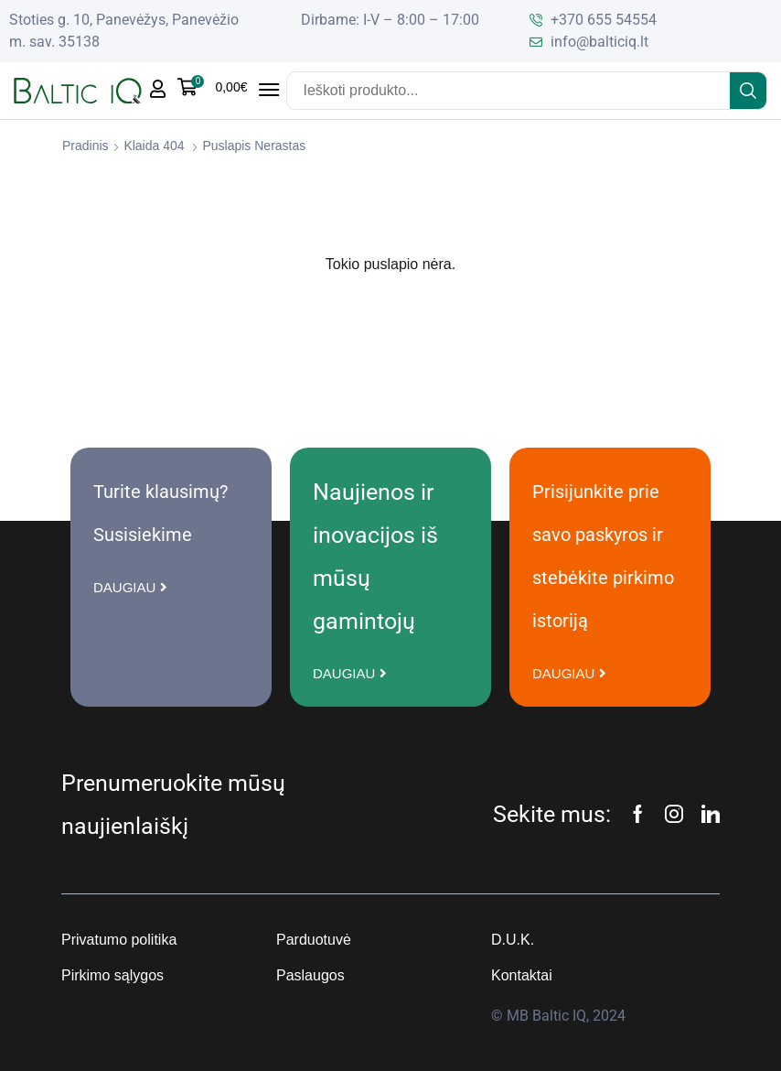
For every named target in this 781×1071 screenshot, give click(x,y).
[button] (212, 87)
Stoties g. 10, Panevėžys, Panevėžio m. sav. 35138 (124, 30)
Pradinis (85, 145)
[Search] (748, 90)
